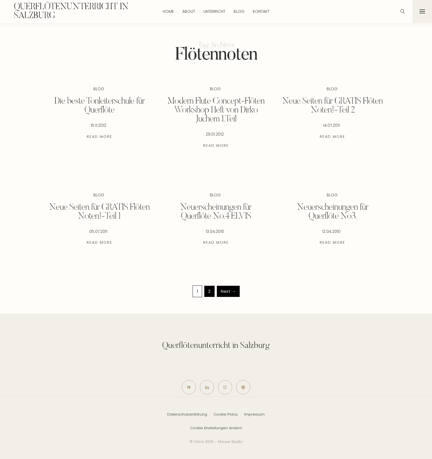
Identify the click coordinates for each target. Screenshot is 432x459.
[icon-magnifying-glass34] (403, 11)
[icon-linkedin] (207, 387)
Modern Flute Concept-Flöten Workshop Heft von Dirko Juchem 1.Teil (215, 110)
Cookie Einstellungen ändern (216, 428)
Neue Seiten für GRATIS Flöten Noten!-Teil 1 (99, 212)
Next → (228, 291)
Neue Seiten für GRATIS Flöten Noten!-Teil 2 (332, 106)
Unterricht (214, 11)
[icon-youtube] (189, 387)
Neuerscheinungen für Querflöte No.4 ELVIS (215, 212)
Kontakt (261, 11)
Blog (239, 11)
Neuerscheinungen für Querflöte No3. (332, 212)
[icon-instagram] (225, 387)
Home (168, 11)
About (188, 11)
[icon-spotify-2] (243, 387)
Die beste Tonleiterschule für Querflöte (99, 106)
